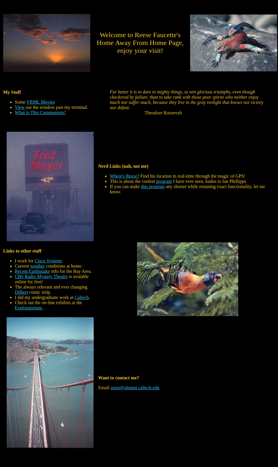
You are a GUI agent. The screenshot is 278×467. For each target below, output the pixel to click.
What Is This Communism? (40, 112)
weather (37, 266)
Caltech (82, 297)
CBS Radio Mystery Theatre (41, 276)
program (164, 181)
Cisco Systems (48, 260)
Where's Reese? (124, 176)
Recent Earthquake (32, 271)
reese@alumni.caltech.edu (135, 387)
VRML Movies (40, 102)
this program (153, 186)
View (20, 107)
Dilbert (21, 292)
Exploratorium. (29, 307)
